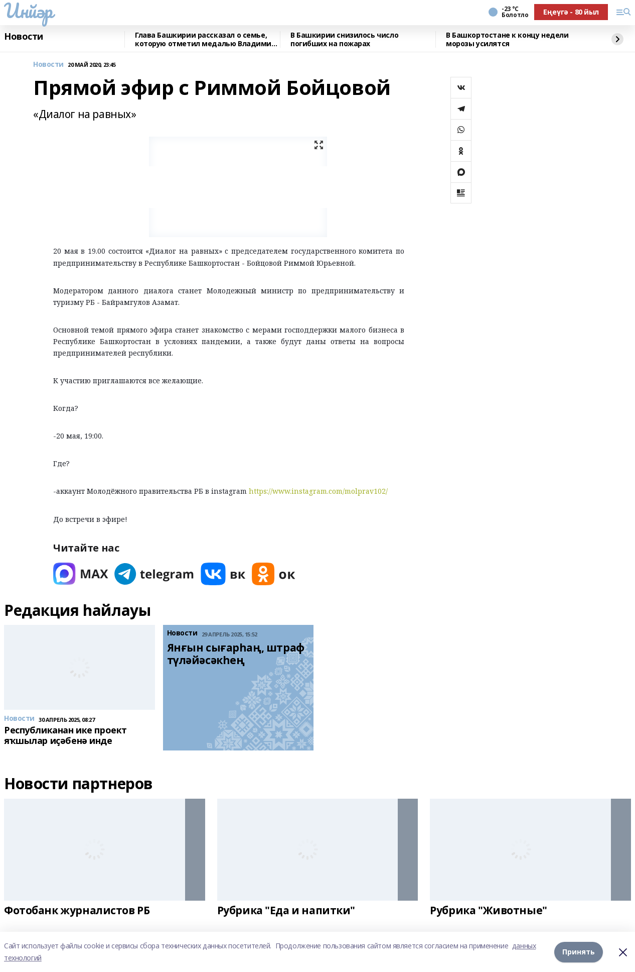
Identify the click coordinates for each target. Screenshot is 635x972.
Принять (578, 951)
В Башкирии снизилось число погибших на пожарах (344, 39)
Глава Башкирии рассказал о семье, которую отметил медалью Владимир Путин (205, 39)
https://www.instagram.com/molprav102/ (318, 491)
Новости (23, 36)
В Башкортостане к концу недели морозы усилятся (507, 39)
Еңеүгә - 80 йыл (571, 12)
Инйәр (28, 11)
